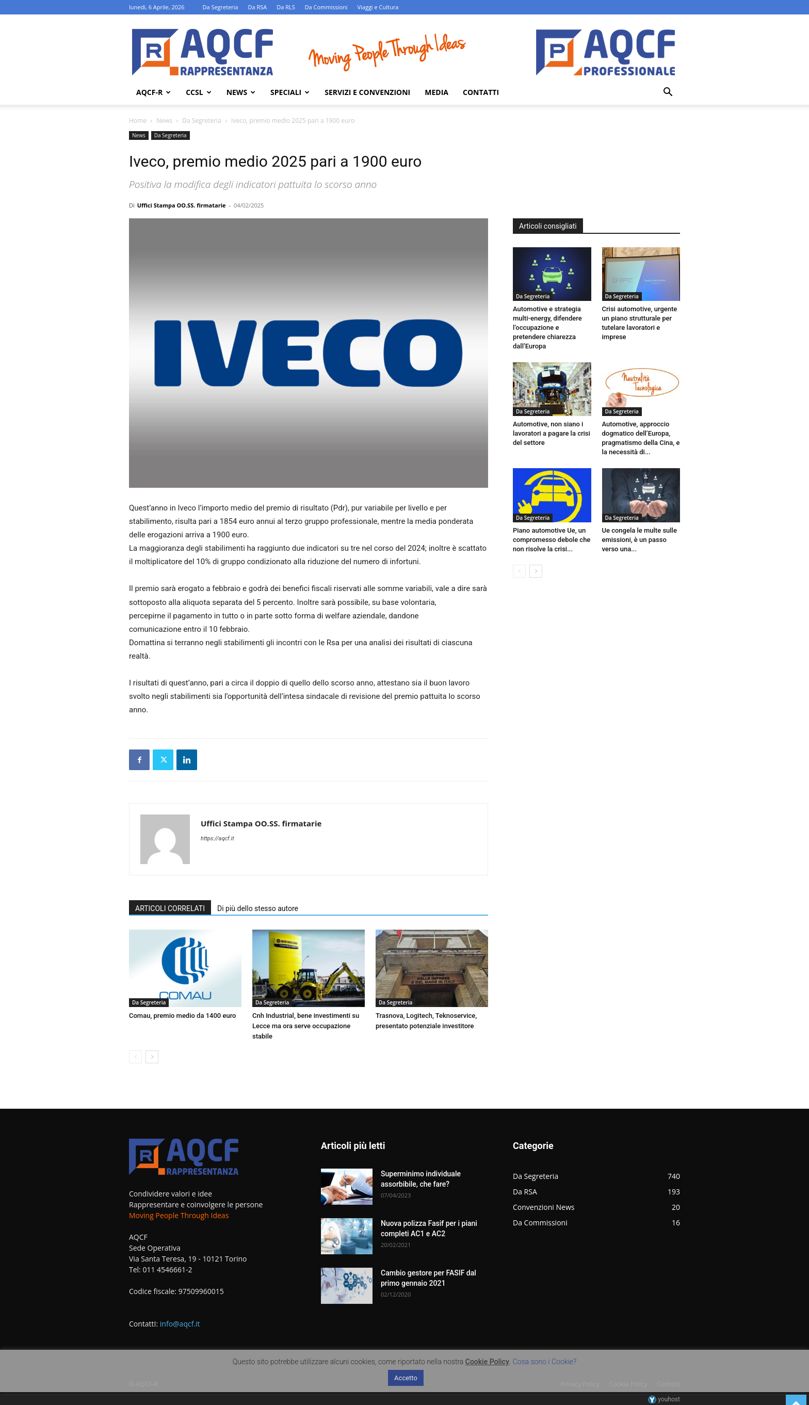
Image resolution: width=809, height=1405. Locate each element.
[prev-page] (135, 1056)
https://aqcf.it (217, 838)
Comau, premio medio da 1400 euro (182, 1015)
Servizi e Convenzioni (367, 92)
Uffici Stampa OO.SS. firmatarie (181, 205)
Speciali (290, 92)
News (240, 92)
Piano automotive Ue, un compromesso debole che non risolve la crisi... (551, 539)
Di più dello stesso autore (257, 908)
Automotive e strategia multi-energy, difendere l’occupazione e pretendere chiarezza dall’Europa (547, 327)
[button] (667, 93)
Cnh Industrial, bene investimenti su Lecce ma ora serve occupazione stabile (305, 1026)
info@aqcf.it (180, 1324)
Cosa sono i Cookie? (545, 1362)
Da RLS (286, 7)
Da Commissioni (326, 7)
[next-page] (151, 1056)
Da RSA (257, 7)
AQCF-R (153, 92)
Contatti (481, 92)
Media (436, 92)
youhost (664, 1399)
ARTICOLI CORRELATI (170, 908)
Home (138, 120)
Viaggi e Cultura (377, 7)
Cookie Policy (487, 1362)
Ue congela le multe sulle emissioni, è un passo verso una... (639, 539)
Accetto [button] (405, 1378)
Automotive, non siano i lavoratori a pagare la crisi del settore (551, 433)
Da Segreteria (220, 7)
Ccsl (198, 92)
